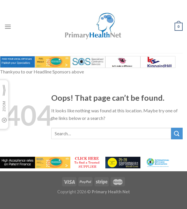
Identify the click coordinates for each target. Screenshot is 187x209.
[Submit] (177, 133)
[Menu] (7, 26)
